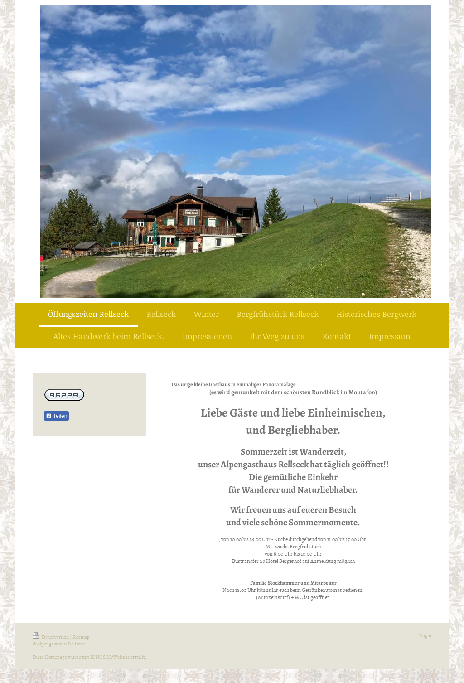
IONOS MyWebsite (110, 656)
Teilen (56, 416)
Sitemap (81, 636)
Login (425, 635)
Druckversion (51, 636)
